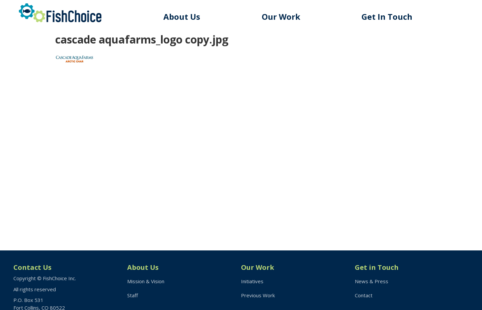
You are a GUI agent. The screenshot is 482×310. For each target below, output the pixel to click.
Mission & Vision (145, 281)
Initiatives (252, 281)
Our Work (281, 16)
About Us (181, 16)
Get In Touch (387, 16)
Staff (132, 295)
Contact (364, 295)
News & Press (371, 281)
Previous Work (258, 295)
